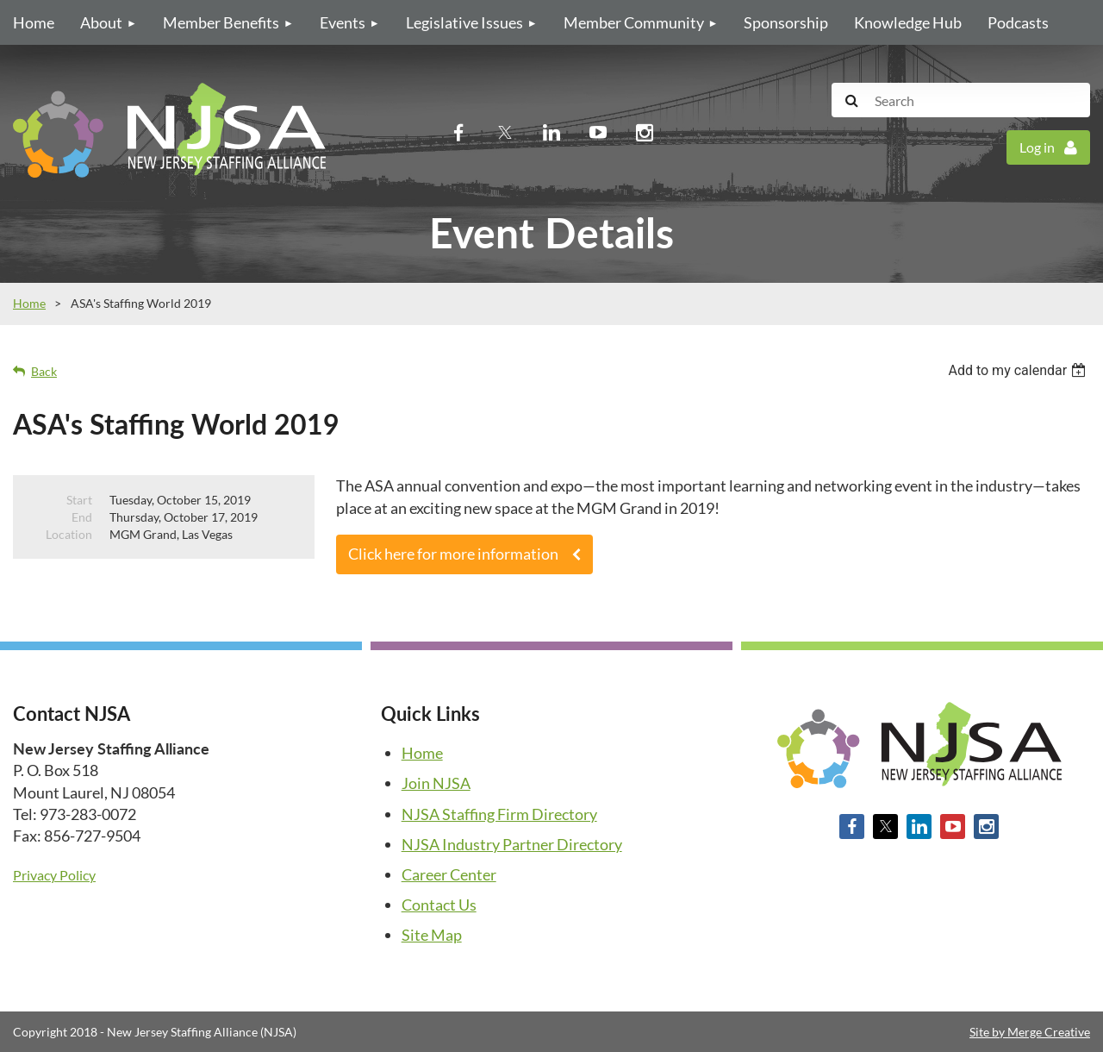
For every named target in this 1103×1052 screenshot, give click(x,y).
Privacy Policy (54, 875)
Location (69, 534)
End (82, 517)
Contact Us (439, 904)
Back (44, 371)
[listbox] (1019, 370)
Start (79, 499)
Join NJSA (436, 782)
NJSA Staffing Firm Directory (499, 814)
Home (29, 303)
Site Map (432, 934)
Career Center (449, 874)
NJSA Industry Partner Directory (512, 844)
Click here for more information (453, 553)
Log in (1037, 147)
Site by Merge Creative (1029, 1031)
